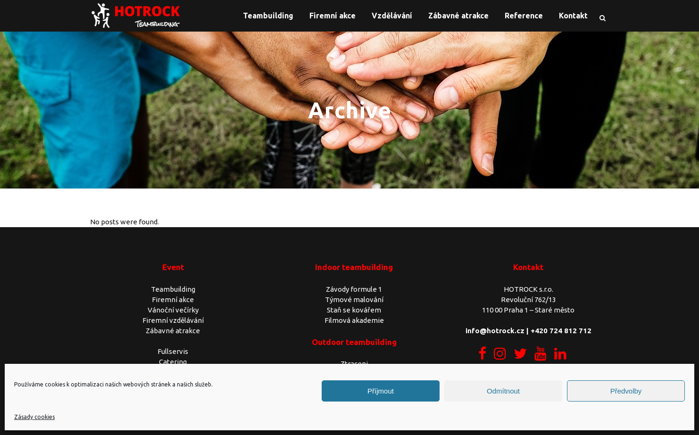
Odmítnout (503, 391)
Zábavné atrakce (173, 331)
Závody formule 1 (354, 289)
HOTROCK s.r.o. (528, 289)
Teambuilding (173, 289)
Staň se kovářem (354, 310)
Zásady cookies (34, 417)
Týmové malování (354, 299)
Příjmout (380, 391)
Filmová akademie (354, 320)
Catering (173, 362)
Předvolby (626, 391)
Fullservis (173, 351)
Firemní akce (173, 299)
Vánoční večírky (173, 310)
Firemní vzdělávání (173, 320)
